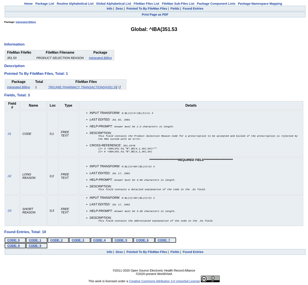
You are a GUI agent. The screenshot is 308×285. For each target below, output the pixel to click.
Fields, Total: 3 (17, 95)
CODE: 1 (35, 240)
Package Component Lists (216, 3)
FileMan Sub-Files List (178, 3)
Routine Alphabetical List (75, 3)
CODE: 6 (142, 240)
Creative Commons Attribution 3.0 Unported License (164, 281)
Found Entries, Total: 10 (25, 232)
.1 (118, 87)
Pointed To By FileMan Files (146, 8)
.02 (9, 177)
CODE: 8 (13, 246)
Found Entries (193, 8)
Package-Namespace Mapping (260, 3)
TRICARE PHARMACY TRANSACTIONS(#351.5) (82, 87)
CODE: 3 (78, 240)
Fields (174, 8)
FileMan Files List (146, 3)
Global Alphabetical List (113, 3)
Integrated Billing (26, 22)
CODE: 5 (121, 240)
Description (14, 66)
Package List (44, 3)
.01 (9, 134)
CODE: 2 (56, 240)
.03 (9, 211)
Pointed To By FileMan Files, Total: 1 (36, 73)
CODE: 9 (35, 246)
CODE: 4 (99, 240)
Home (28, 3)
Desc (119, 8)
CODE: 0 (13, 240)
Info (109, 8)
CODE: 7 (164, 240)
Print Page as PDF (155, 14)
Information (14, 44)
